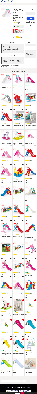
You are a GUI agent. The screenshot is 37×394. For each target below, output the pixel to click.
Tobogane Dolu (8, 5)
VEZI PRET (30, 18)
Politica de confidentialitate (19, 387)
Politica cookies (27, 387)
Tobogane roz (18, 380)
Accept (22, 393)
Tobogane (3, 5)
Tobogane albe (11, 380)
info (11, 89)
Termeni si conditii (10, 387)
